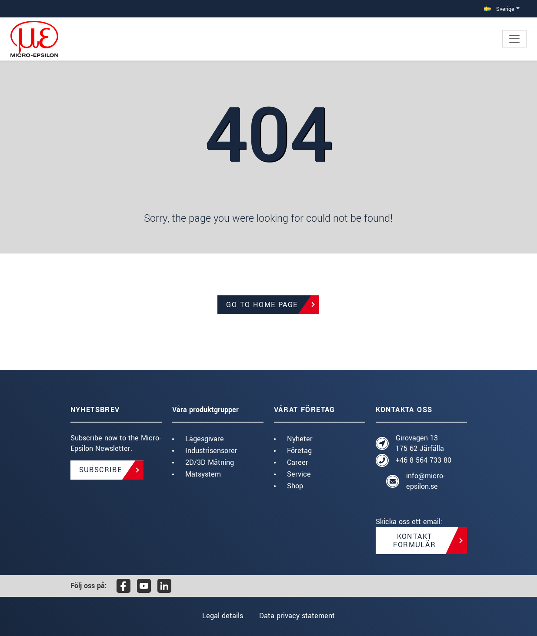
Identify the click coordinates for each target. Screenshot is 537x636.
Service (299, 474)
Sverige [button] (499, 9)
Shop (295, 486)
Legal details (222, 616)
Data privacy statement (297, 616)
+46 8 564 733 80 (423, 460)
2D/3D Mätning (209, 462)
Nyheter (300, 438)
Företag (299, 450)
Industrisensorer (211, 450)
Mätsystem (203, 474)
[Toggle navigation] (514, 38)
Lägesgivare (204, 438)
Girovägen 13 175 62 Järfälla (420, 443)
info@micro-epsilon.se (425, 481)
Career (297, 462)
